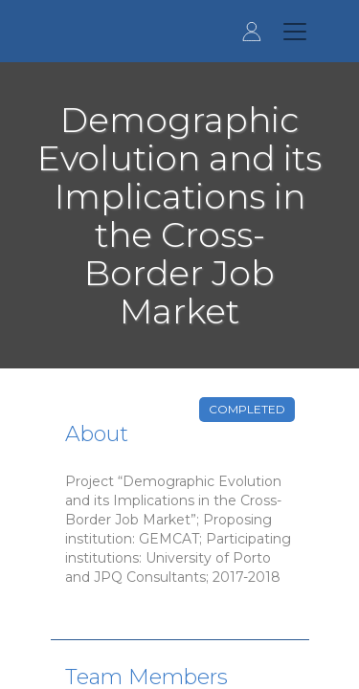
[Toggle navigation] (295, 31)
